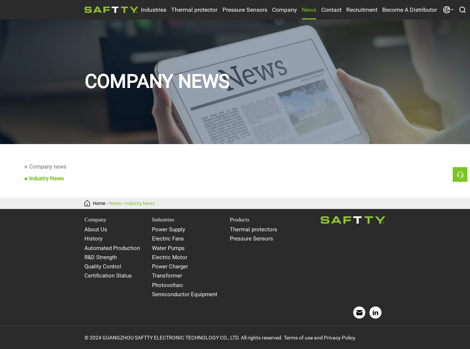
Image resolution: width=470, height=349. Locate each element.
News (309, 9)
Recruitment (361, 9)
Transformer (167, 275)
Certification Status (108, 275)
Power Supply (168, 229)
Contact (331, 9)
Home (99, 203)
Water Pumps (168, 248)
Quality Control (102, 266)
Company (284, 9)
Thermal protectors (253, 229)
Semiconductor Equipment (184, 294)
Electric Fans (168, 238)
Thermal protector (194, 9)
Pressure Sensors (245, 9)
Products (240, 219)
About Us (95, 229)
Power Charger (170, 266)
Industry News (46, 179)
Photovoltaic (167, 285)
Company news (47, 167)
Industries (153, 9)
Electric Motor (169, 257)
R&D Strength (100, 257)
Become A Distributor (409, 9)
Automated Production (112, 248)
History (93, 238)
